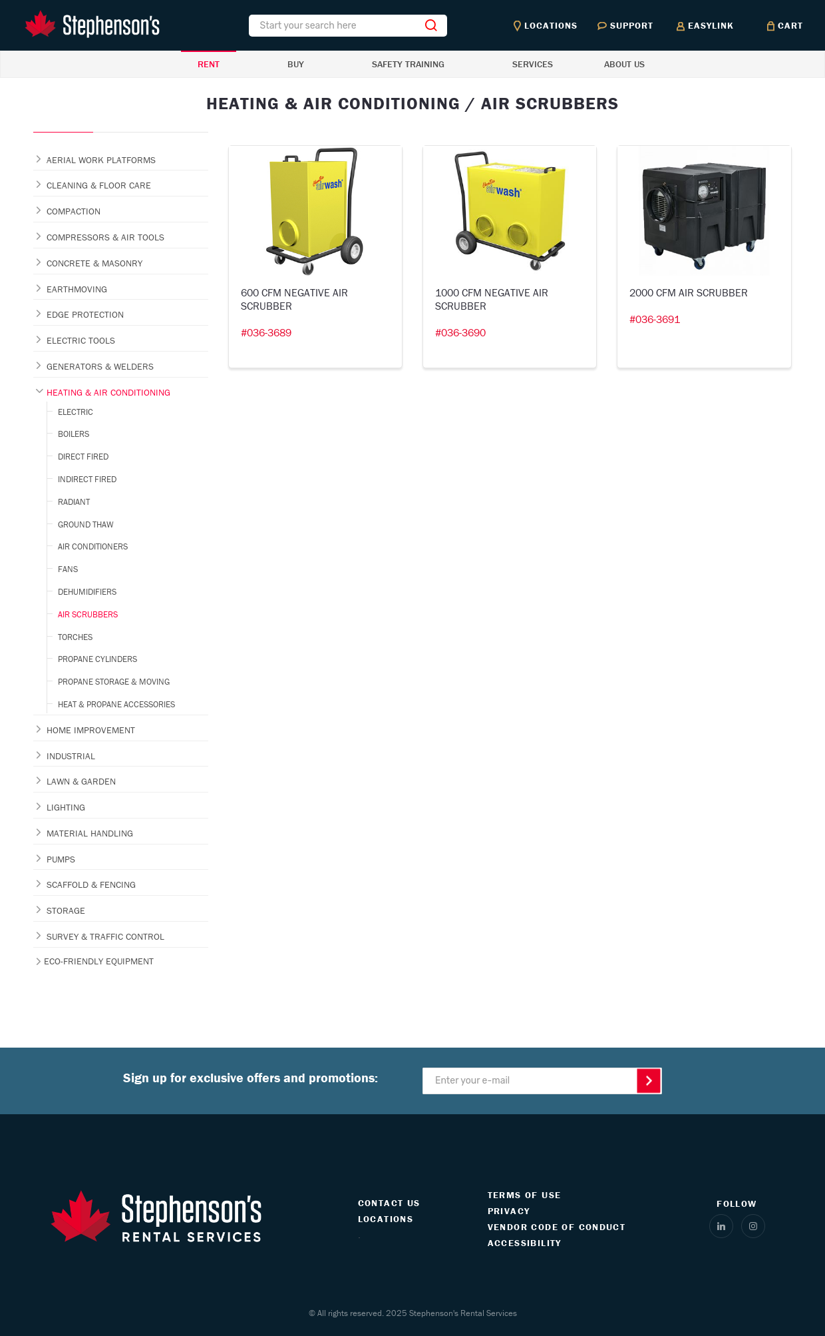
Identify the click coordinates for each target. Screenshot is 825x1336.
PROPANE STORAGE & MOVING (114, 681)
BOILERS (73, 434)
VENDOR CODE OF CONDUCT (557, 1227)
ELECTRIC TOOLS (81, 340)
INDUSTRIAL (71, 756)
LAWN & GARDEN (81, 781)
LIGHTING (66, 807)
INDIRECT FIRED (87, 479)
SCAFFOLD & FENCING (91, 884)
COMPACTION (73, 211)
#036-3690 (460, 332)
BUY (295, 64)
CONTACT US (389, 1203)
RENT (209, 64)
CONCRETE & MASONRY (94, 263)
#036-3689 (266, 332)
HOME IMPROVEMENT (91, 730)
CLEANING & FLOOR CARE (99, 185)
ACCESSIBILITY (525, 1243)
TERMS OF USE (525, 1195)
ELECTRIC (75, 412)
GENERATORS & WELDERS (100, 366)
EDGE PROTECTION (85, 314)
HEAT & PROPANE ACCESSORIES (116, 704)
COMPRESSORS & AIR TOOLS (105, 237)
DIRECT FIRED (83, 456)
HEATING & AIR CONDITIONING (108, 392)
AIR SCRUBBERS (88, 614)
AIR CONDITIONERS (93, 546)
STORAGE (66, 910)
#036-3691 (654, 319)
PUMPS (61, 859)
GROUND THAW (86, 524)
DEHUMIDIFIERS (87, 591)
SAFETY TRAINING (408, 64)
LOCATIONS (386, 1219)
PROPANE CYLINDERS (97, 659)
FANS (68, 569)
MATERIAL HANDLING (90, 833)
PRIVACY (509, 1211)
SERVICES (532, 64)
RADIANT (74, 501)
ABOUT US (624, 64)
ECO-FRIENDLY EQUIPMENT (99, 961)
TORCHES (75, 637)
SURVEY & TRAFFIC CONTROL (105, 936)
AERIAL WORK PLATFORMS (101, 160)
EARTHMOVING (77, 289)
